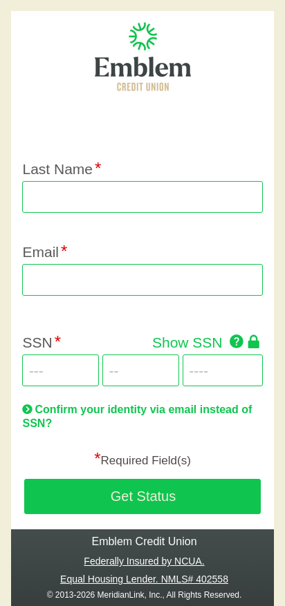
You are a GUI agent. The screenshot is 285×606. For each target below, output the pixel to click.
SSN (37, 342)
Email (40, 252)
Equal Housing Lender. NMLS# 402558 (144, 579)
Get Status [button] (143, 496)
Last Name (57, 169)
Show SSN (187, 342)
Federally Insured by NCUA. (144, 561)
